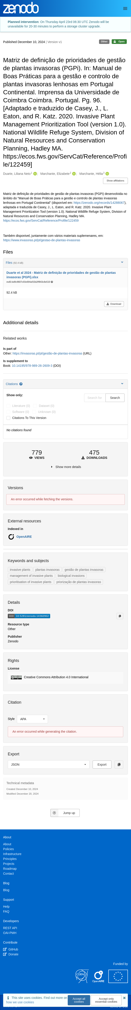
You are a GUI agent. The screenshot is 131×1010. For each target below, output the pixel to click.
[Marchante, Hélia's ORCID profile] (106, 174)
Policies (8, 849)
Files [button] (65, 262)
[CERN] (82, 982)
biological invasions (71, 575)
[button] (65, 678)
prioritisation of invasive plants (30, 582)
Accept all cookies (79, 1000)
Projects (8, 864)
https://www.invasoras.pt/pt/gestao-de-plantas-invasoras (41, 240)
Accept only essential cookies (106, 1000)
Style (11, 719)
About (7, 844)
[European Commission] (118, 982)
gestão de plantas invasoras (84, 569)
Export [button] (101, 764)
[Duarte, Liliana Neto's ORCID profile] (34, 174)
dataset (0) (46, 406)
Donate (10, 954)
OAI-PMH (9, 933)
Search (115, 398)
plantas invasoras (47, 569)
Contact (8, 873)
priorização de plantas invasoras (78, 582)
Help (6, 906)
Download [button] (113, 304)
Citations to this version (29, 418)
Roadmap (10, 868)
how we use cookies (20, 1002)
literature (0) (21, 406)
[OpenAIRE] (98, 982)
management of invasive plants (31, 575)
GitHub (10, 949)
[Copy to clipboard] (120, 616)
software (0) (20, 412)
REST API (10, 928)
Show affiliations (115, 180)
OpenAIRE (24, 536)
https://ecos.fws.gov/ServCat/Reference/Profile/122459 (41, 220)
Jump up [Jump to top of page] (62, 813)
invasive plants (20, 569)
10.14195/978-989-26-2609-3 (32, 365)
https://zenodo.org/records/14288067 (99, 202)
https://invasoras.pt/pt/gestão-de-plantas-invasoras (48, 353)
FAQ (6, 911)
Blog (6, 890)
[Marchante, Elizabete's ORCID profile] (73, 174)
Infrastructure (12, 854)
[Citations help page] (21, 384)
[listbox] (32, 719)
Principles (10, 859)
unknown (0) (47, 412)
